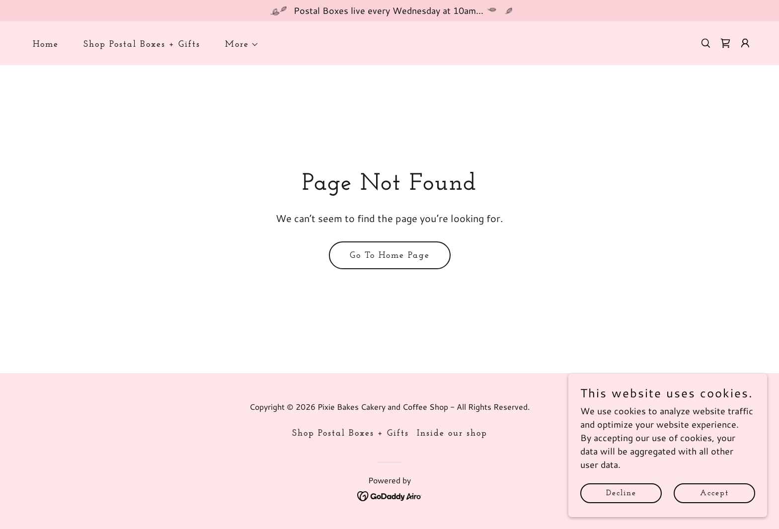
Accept (714, 507)
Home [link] (46, 44)
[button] (237, 45)
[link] (725, 43)
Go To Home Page (390, 255)
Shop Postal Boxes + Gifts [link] (141, 44)
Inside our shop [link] (452, 433)
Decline (621, 507)
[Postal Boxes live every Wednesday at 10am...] (389, 10)
